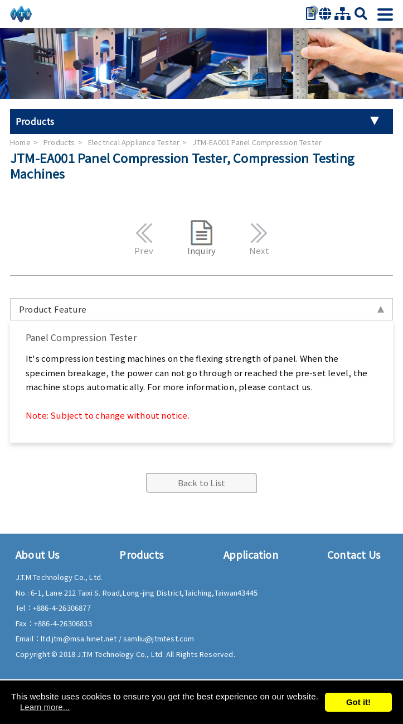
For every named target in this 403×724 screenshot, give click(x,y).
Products (59, 142)
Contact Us (353, 554)
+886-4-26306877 (62, 607)
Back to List (201, 482)
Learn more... (45, 707)
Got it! (358, 702)
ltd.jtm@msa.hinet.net (79, 638)
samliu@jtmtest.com (159, 638)
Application (251, 554)
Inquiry (201, 238)
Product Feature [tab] (201, 309)
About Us (38, 554)
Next (259, 238)
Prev (144, 238)
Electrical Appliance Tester (133, 142)
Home (20, 142)
